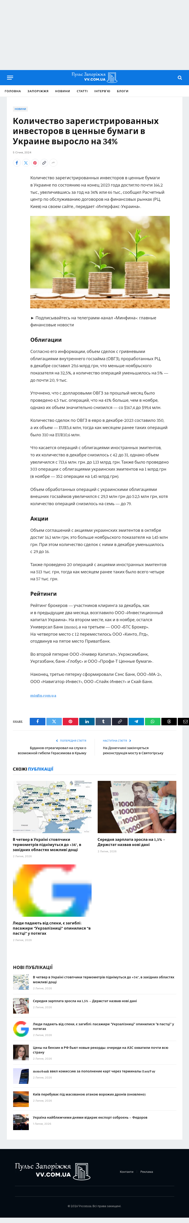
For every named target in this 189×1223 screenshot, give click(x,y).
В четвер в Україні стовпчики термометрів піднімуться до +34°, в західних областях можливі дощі (47, 849)
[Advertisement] (94, 35)
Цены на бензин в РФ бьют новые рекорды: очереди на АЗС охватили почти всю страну (101, 1054)
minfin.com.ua (43, 695)
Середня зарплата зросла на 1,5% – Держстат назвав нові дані (131, 847)
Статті (82, 91)
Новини (62, 91)
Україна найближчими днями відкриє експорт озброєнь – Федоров (90, 1122)
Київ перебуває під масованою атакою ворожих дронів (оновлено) (89, 1099)
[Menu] (10, 77)
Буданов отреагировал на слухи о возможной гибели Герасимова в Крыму (57, 752)
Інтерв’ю (102, 91)
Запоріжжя (38, 91)
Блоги (122, 91)
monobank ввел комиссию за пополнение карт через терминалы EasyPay (94, 1076)
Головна (13, 91)
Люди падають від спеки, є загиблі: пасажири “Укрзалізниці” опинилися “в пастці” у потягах (52, 933)
